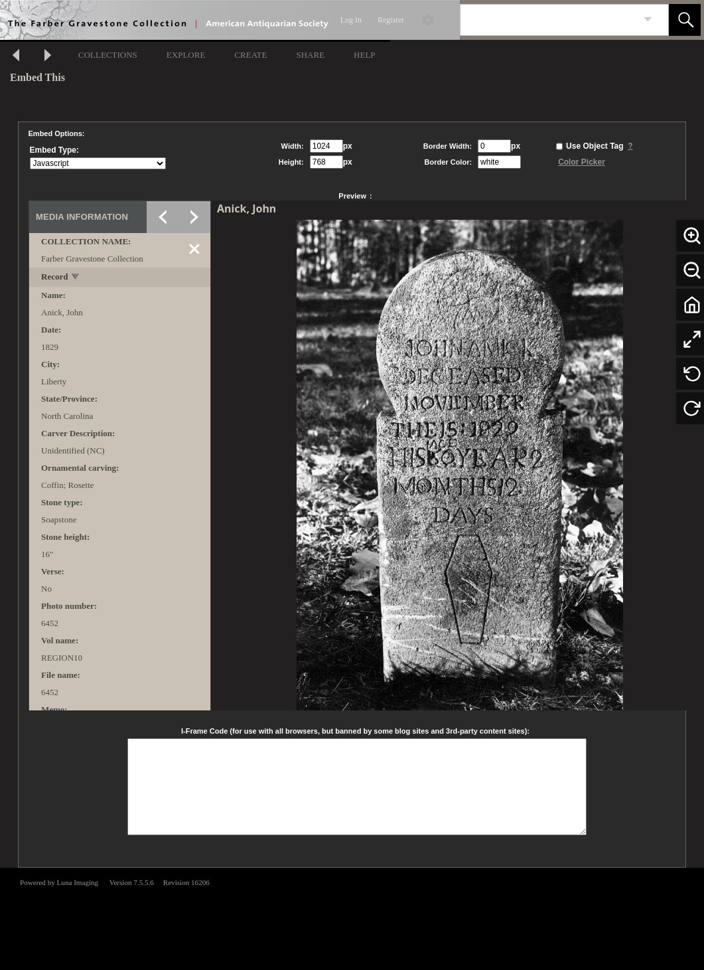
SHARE (310, 55)
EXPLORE (186, 55)
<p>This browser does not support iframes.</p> (352, 917)
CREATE (250, 55)
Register (391, 20)
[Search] (548, 20)
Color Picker (581, 162)
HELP (365, 55)
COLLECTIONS (107, 55)
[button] (685, 20)
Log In (351, 20)
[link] (648, 20)
